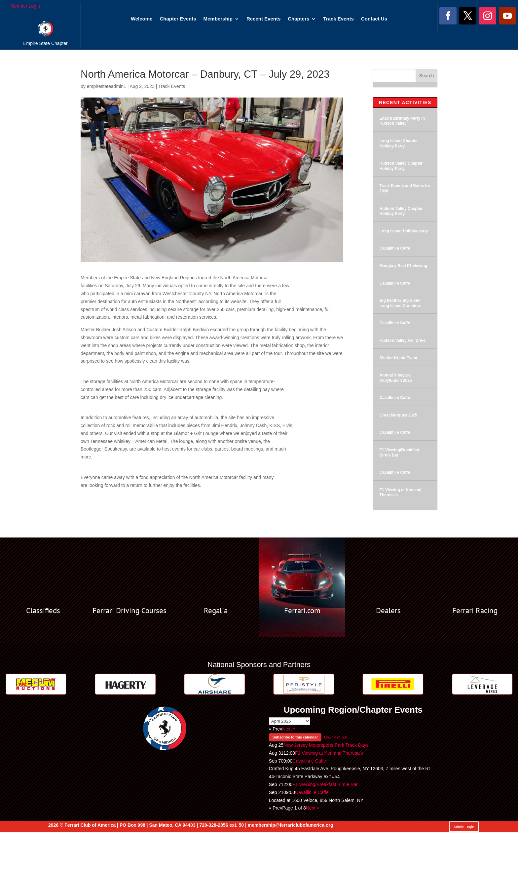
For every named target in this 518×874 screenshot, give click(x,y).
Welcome (142, 19)
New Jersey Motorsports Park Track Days (326, 745)
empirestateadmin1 (106, 86)
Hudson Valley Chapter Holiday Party (401, 166)
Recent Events (263, 19)
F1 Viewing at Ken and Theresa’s (329, 753)
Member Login (25, 6)
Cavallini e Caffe (395, 248)
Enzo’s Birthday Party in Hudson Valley (402, 121)
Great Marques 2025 (398, 415)
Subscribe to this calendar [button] (295, 737)
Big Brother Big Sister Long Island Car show (400, 303)
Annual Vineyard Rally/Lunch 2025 (396, 378)
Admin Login (464, 826)
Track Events (338, 19)
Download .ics (335, 737)
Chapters (298, 19)
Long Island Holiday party (404, 231)
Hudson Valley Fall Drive (403, 340)
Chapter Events (178, 19)
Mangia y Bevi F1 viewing (403, 265)
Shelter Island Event (399, 358)
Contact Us (374, 19)
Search (426, 75)
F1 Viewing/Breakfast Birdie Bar (324, 784)
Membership (218, 19)
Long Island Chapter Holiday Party (399, 143)
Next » (288, 729)
